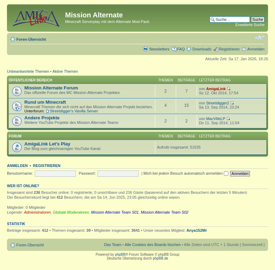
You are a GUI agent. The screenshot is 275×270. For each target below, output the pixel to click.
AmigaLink (216, 89)
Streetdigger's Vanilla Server (74, 111)
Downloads (201, 49)
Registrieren (229, 49)
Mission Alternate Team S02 (164, 212)
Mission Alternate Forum (51, 87)
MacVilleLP (215, 119)
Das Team (112, 245)
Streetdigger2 (217, 103)
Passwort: (87, 173)
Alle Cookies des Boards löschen (153, 245)
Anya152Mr (197, 230)
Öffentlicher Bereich (30, 80)
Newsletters (159, 49)
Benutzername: (20, 173)
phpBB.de (160, 258)
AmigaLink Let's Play (47, 143)
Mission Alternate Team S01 (115, 212)
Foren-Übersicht (31, 39)
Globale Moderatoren (71, 212)
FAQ (181, 49)
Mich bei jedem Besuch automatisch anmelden (185, 173)
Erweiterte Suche (250, 25)
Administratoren (37, 212)
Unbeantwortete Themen (28, 71)
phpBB (120, 254)
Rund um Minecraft (45, 102)
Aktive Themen (65, 71)
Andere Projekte (42, 117)
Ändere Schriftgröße (259, 38)
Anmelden (256, 49)
